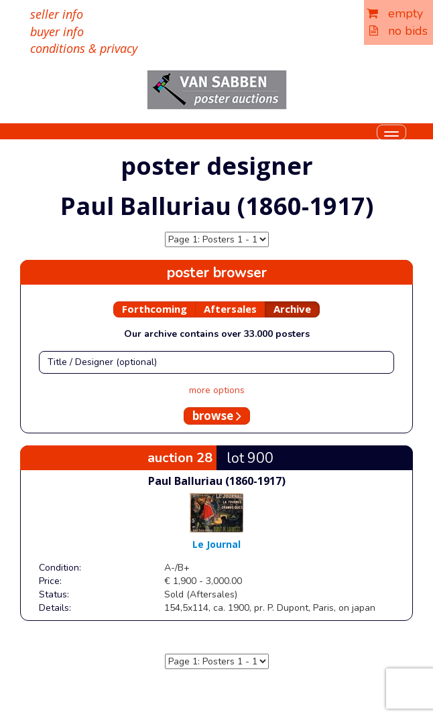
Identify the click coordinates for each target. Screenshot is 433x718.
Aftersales (230, 308)
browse (216, 415)
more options (217, 390)
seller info (56, 14)
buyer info (57, 31)
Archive (292, 308)
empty (395, 13)
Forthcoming (154, 308)
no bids (398, 31)
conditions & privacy (83, 48)
